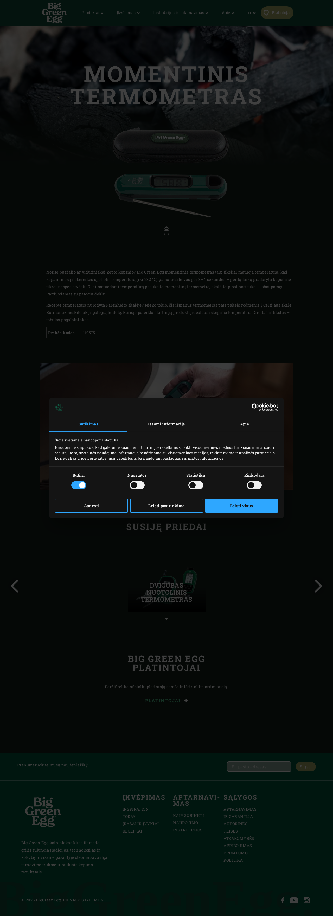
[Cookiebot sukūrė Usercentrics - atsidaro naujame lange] (255, 407)
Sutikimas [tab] (89, 423)
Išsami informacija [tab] (166, 423)
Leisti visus (241, 505)
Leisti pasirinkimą (166, 505)
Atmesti (91, 505)
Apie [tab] (244, 423)
